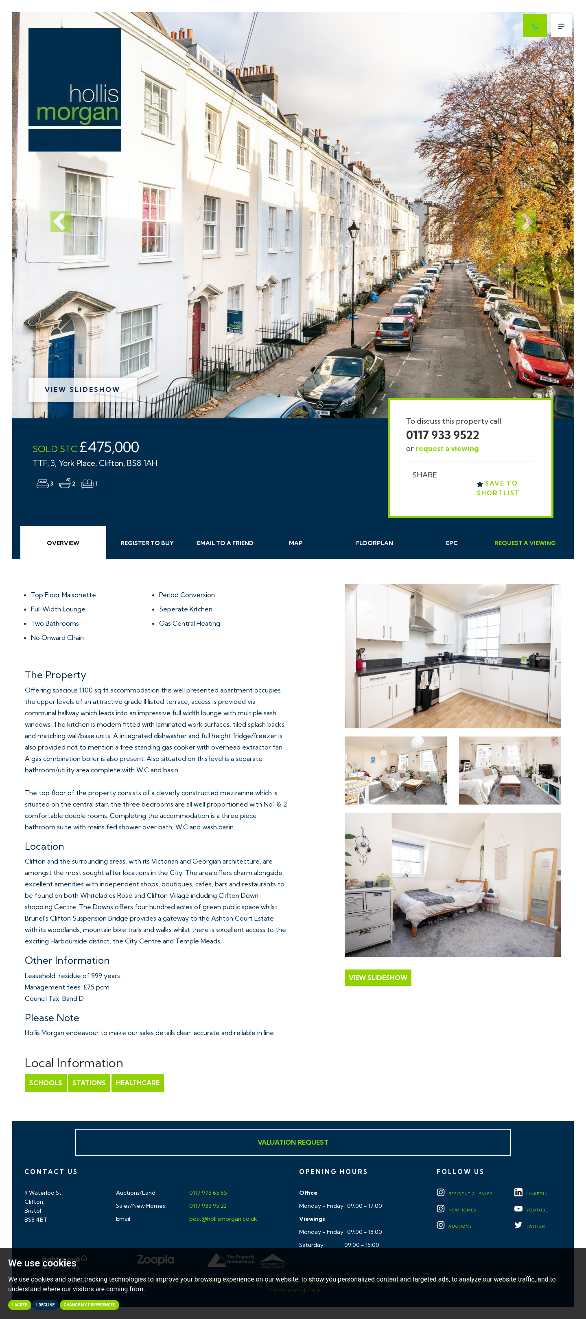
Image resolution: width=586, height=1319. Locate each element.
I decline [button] (45, 1305)
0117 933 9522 (442, 435)
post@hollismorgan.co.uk (222, 1218)
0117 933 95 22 (207, 1205)
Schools (45, 1083)
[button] (54, 215)
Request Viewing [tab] (525, 543)
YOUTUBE (531, 1210)
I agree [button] (19, 1305)
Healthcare (138, 1083)
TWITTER (529, 1226)
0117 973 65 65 (207, 1192)
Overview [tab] (63, 543)
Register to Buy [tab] (147, 543)
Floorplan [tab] (374, 543)
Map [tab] (296, 543)
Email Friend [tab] (225, 543)
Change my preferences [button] (90, 1305)
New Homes (456, 1210)
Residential (464, 1193)
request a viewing (447, 448)
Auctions (454, 1226)
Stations (89, 1083)
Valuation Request (293, 1142)
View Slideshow (82, 389)
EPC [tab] (452, 543)
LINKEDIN (531, 1193)
